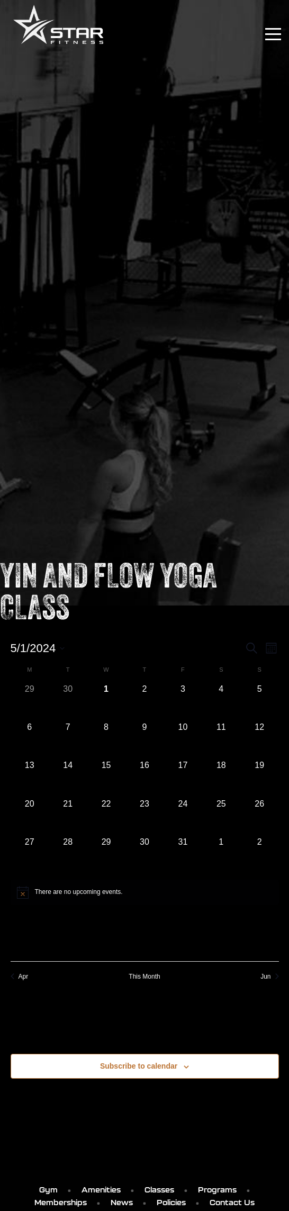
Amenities (101, 1190)
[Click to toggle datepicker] (38, 648)
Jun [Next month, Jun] (269, 976)
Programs (217, 1190)
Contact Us (232, 1202)
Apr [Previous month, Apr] (20, 976)
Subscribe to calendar (138, 1066)
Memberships (60, 1202)
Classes (159, 1190)
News (122, 1202)
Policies (171, 1202)
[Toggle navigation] (273, 34)
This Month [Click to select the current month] (144, 976)
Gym (48, 1190)
